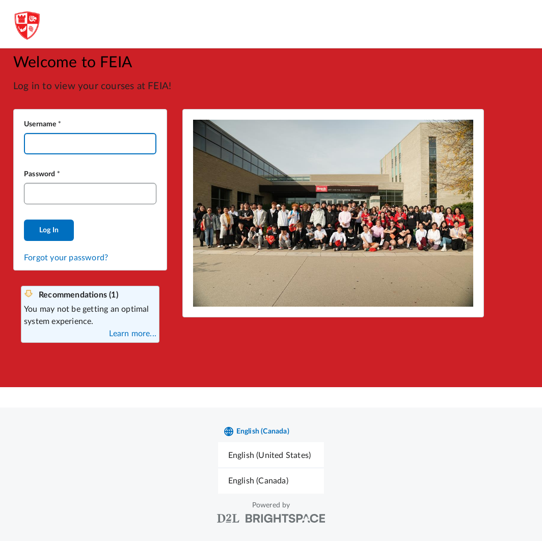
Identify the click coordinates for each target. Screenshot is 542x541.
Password (40, 174)
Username (40, 124)
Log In (49, 230)
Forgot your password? (66, 258)
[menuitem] (271, 455)
